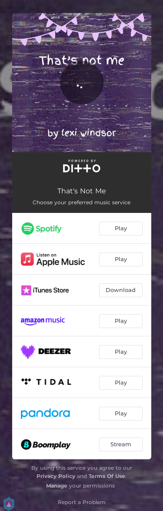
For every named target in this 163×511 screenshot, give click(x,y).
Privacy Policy (56, 476)
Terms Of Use (107, 476)
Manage (56, 485)
